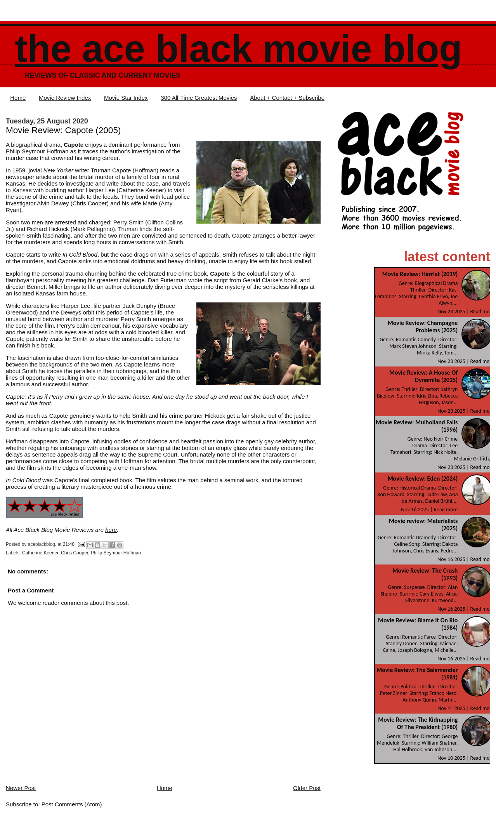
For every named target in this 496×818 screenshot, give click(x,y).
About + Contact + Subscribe (287, 97)
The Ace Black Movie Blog (238, 49)
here (111, 529)
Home (18, 97)
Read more (482, 311)
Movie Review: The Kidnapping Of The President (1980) (418, 723)
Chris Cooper (74, 553)
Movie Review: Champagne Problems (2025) (423, 326)
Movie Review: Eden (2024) (423, 478)
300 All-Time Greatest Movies (199, 97)
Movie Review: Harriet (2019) (420, 274)
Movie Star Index (126, 97)
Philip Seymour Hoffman (116, 553)
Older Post (307, 788)
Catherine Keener (40, 553)
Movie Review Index (65, 97)
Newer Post (21, 788)
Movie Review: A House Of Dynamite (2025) (423, 376)
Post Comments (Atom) (72, 804)
